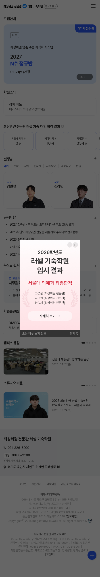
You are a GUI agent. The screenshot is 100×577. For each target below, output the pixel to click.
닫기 (72, 333)
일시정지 (75, 245)
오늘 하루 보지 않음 (34, 333)
